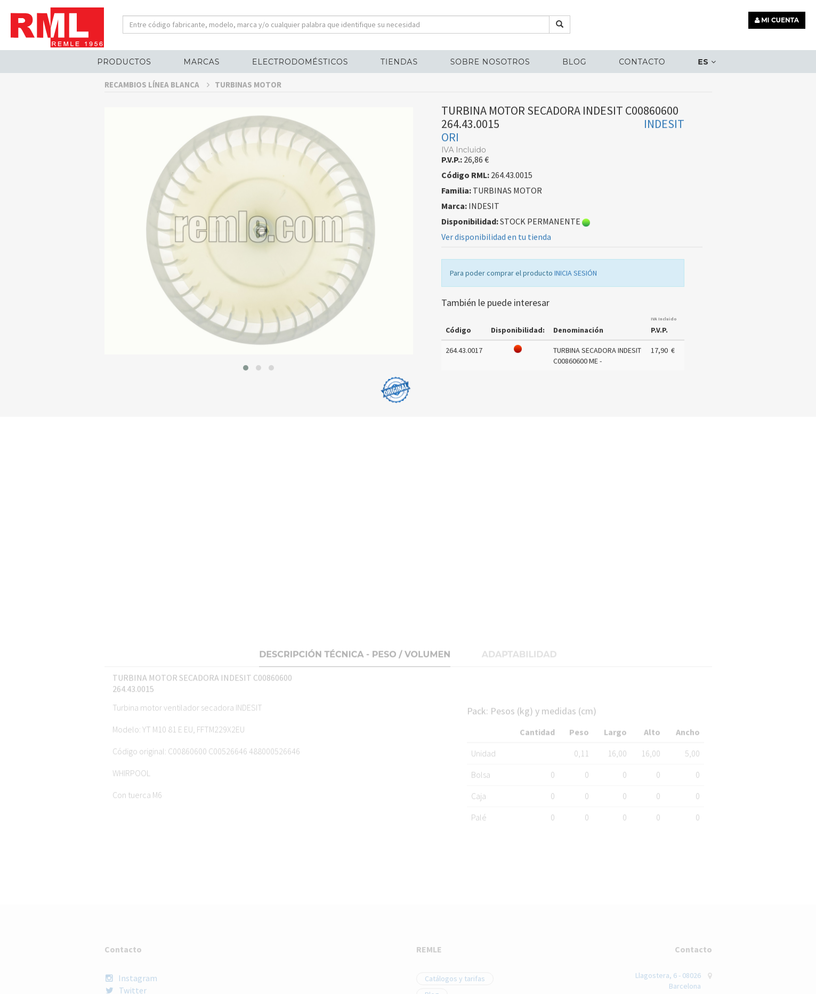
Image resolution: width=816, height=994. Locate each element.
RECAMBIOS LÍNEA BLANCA (156, 108)
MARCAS (202, 62)
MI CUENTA (777, 20)
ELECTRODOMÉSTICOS (300, 62)
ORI (450, 160)
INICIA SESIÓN (575, 297)
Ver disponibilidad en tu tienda (496, 260)
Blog (574, 62)
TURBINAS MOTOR (248, 108)
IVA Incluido (664, 342)
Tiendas (399, 62)
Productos (124, 62)
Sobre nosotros (490, 62)
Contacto (642, 62)
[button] (245, 391)
